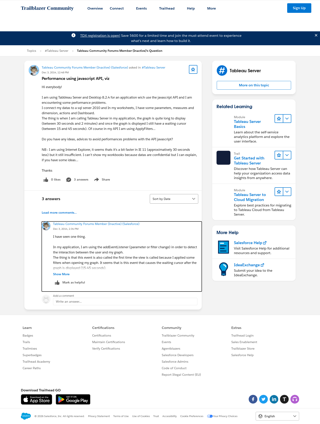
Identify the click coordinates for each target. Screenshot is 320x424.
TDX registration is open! (100, 35)
